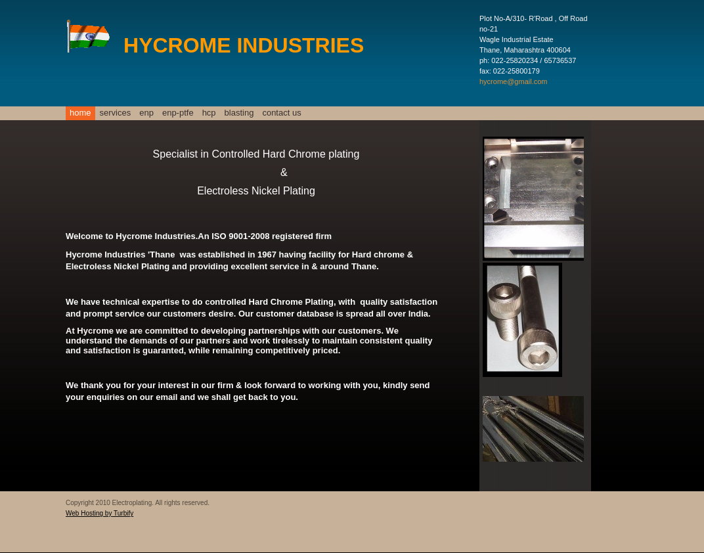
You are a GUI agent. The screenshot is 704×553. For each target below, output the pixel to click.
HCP (209, 113)
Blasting (239, 113)
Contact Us (281, 113)
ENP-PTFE (178, 113)
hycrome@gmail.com (513, 81)
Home (80, 113)
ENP (146, 113)
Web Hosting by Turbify (99, 513)
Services (115, 113)
